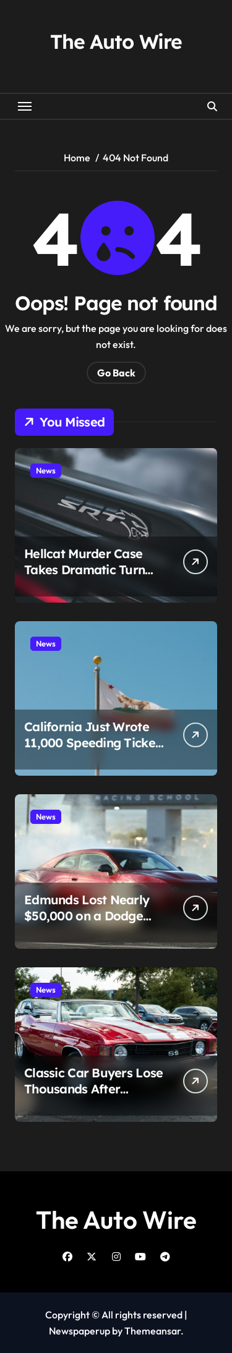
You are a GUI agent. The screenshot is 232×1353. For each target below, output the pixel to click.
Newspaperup (79, 1331)
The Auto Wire (116, 41)
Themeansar (152, 1331)
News (46, 470)
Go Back (116, 373)
